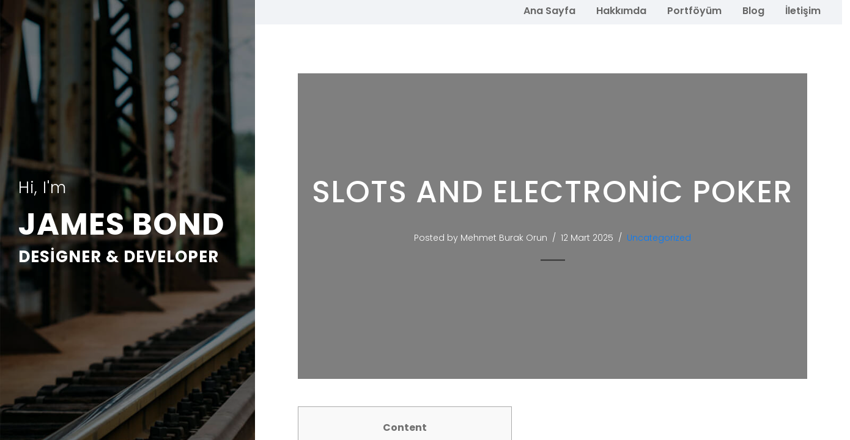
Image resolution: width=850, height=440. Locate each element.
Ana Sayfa (549, 11)
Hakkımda (621, 11)
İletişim (803, 11)
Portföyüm (694, 11)
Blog (753, 11)
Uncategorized (664, 238)
